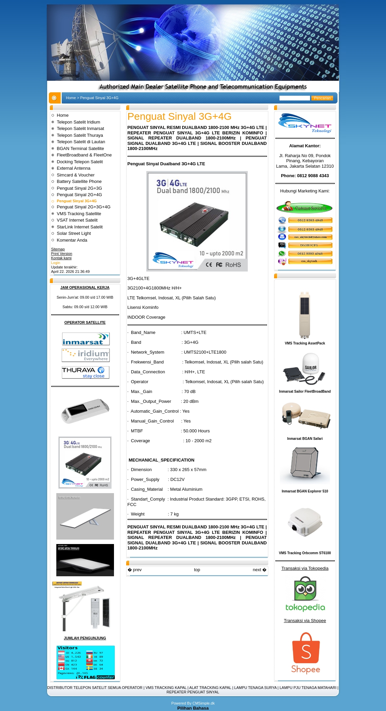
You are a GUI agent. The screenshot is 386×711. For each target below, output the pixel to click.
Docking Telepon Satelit (80, 161)
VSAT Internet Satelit (78, 220)
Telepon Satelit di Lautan (81, 141)
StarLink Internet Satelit (80, 226)
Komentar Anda (72, 240)
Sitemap (58, 249)
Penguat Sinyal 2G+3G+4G (84, 206)
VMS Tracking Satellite (79, 213)
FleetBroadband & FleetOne (84, 154)
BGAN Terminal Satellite (80, 148)
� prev (135, 569)
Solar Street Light (74, 233)
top (197, 569)
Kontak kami (61, 258)
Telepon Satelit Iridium (78, 122)
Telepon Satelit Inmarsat (80, 128)
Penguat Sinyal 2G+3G (79, 188)
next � (260, 569)
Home (71, 98)
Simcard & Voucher (76, 174)
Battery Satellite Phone (79, 181)
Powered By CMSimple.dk (193, 703)
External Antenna (74, 168)
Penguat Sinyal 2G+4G (79, 194)
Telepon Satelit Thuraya (80, 135)
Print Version (61, 253)
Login (55, 263)
